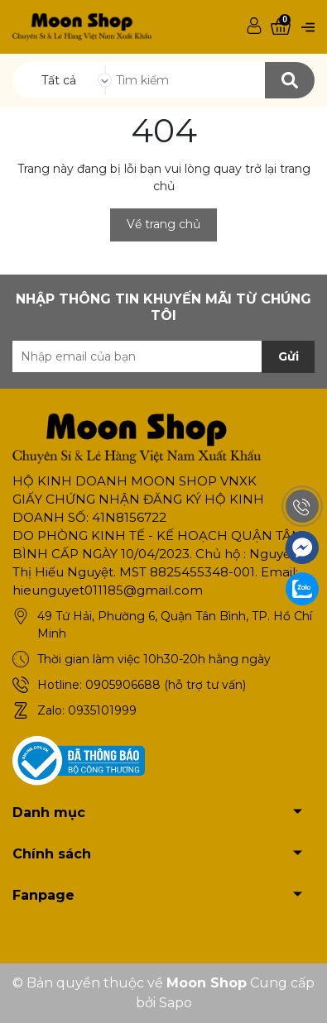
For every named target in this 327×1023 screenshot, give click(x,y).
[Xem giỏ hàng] (280, 27)
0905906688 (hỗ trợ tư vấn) (165, 684)
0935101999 (102, 710)
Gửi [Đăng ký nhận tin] (288, 356)
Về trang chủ (163, 224)
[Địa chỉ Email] (163, 356)
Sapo (175, 1003)
